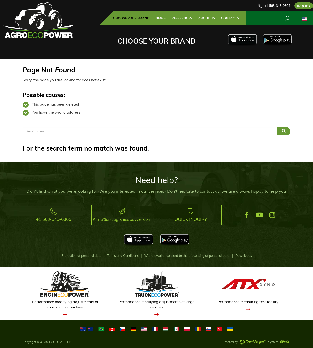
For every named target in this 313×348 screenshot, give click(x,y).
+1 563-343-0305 (277, 6)
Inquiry (303, 6)
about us (206, 18)
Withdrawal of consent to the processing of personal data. (187, 256)
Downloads (243, 256)
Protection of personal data (81, 256)
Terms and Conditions (123, 256)
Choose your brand (131, 18)
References (182, 18)
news (161, 18)
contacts (230, 18)
